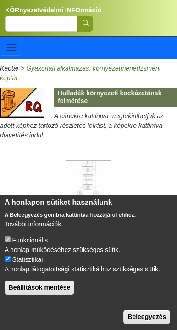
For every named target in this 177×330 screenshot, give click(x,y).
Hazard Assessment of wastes (86, 201)
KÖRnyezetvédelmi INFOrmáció (53, 10)
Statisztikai (27, 269)
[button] (88, 179)
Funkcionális (30, 249)
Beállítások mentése (40, 297)
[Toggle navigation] (11, 48)
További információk (33, 233)
